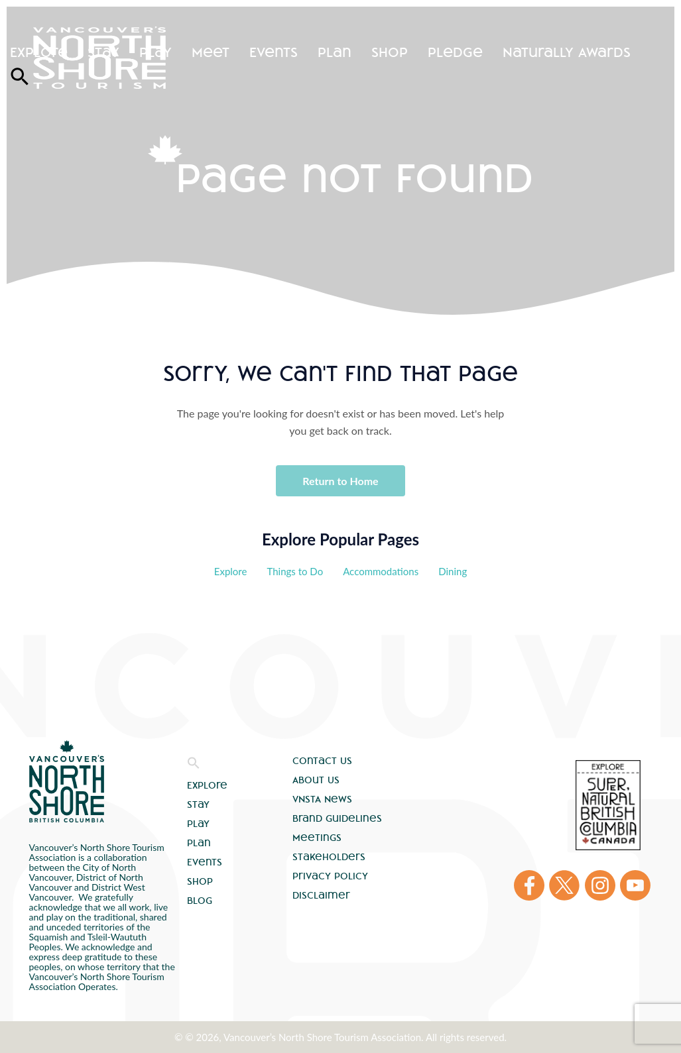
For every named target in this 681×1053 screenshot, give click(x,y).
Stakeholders (328, 857)
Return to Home (340, 480)
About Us (316, 780)
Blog (199, 900)
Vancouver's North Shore (66, 781)
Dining (452, 571)
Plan (334, 52)
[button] (193, 766)
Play (155, 52)
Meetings (316, 837)
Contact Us (322, 760)
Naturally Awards (567, 52)
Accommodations (380, 571)
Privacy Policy (330, 876)
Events (273, 52)
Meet (210, 52)
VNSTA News (322, 799)
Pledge (455, 52)
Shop (389, 52)
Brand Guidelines (337, 818)
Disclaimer (321, 895)
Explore (39, 52)
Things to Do (295, 571)
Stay (103, 52)
